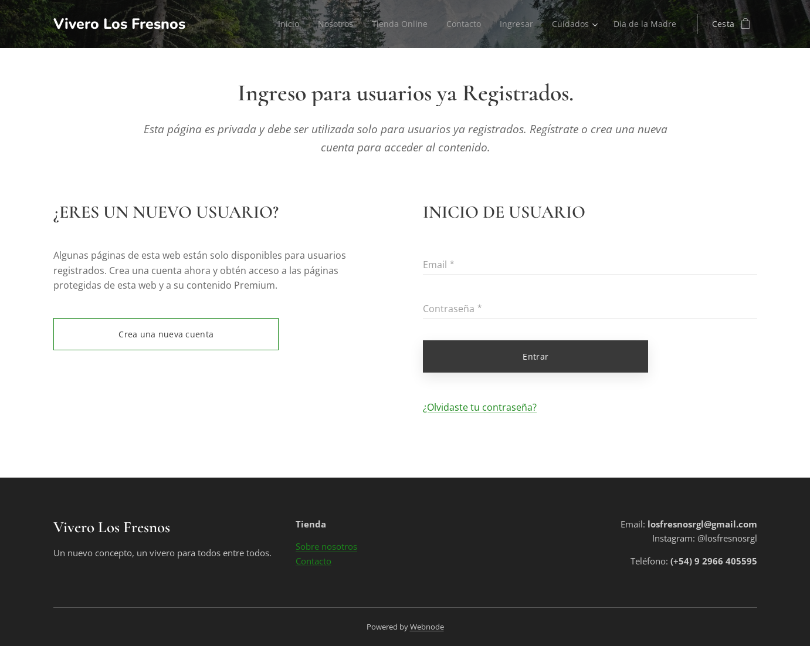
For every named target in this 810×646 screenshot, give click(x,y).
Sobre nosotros (326, 547)
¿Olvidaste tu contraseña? (480, 407)
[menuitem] (282, 24)
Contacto (313, 561)
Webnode (427, 626)
